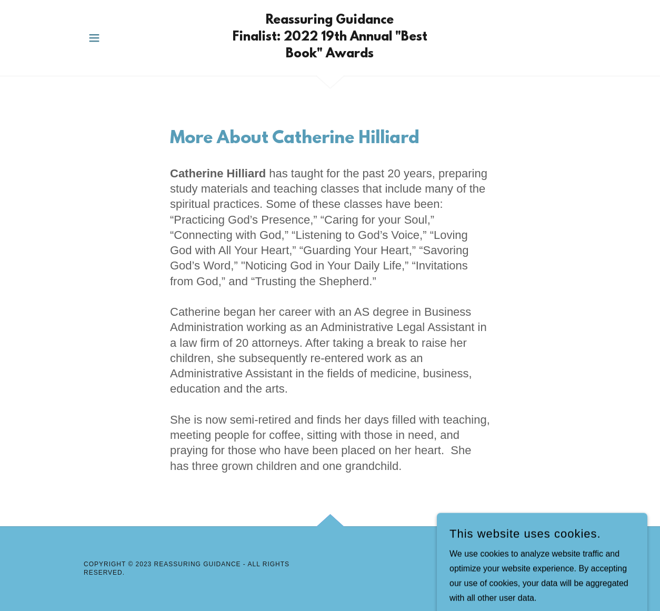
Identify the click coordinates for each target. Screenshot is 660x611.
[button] (94, 37)
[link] (330, 54)
